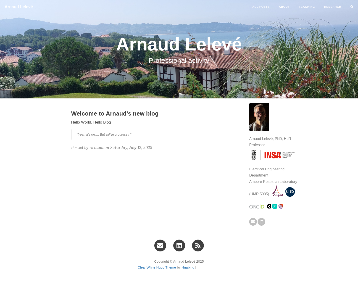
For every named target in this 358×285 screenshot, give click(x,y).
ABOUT (284, 6)
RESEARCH (332, 6)
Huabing (188, 267)
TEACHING (307, 6)
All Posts (261, 6)
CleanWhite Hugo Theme (157, 267)
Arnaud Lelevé (19, 7)
